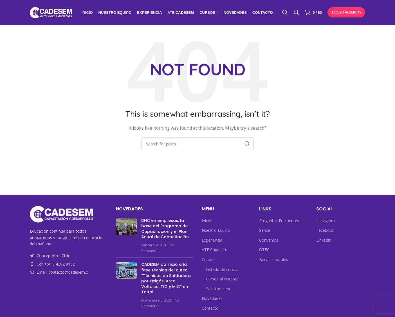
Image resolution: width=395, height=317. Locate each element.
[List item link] (68, 264)
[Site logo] (51, 12)
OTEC (264, 250)
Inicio (206, 221)
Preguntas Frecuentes (279, 221)
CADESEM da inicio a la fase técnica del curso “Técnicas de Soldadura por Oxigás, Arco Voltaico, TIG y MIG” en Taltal (166, 278)
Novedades (212, 299)
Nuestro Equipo (216, 230)
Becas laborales (273, 259)
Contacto (210, 308)
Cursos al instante (222, 279)
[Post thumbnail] (126, 236)
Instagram (325, 221)
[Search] (285, 12)
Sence (264, 230)
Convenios (268, 240)
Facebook (325, 230)
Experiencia (212, 240)
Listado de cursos (222, 269)
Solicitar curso (219, 289)
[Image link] (61, 214)
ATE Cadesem (214, 250)
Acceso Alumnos (346, 12)
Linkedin (323, 240)
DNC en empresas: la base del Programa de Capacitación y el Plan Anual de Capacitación (165, 229)
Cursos (208, 259)
